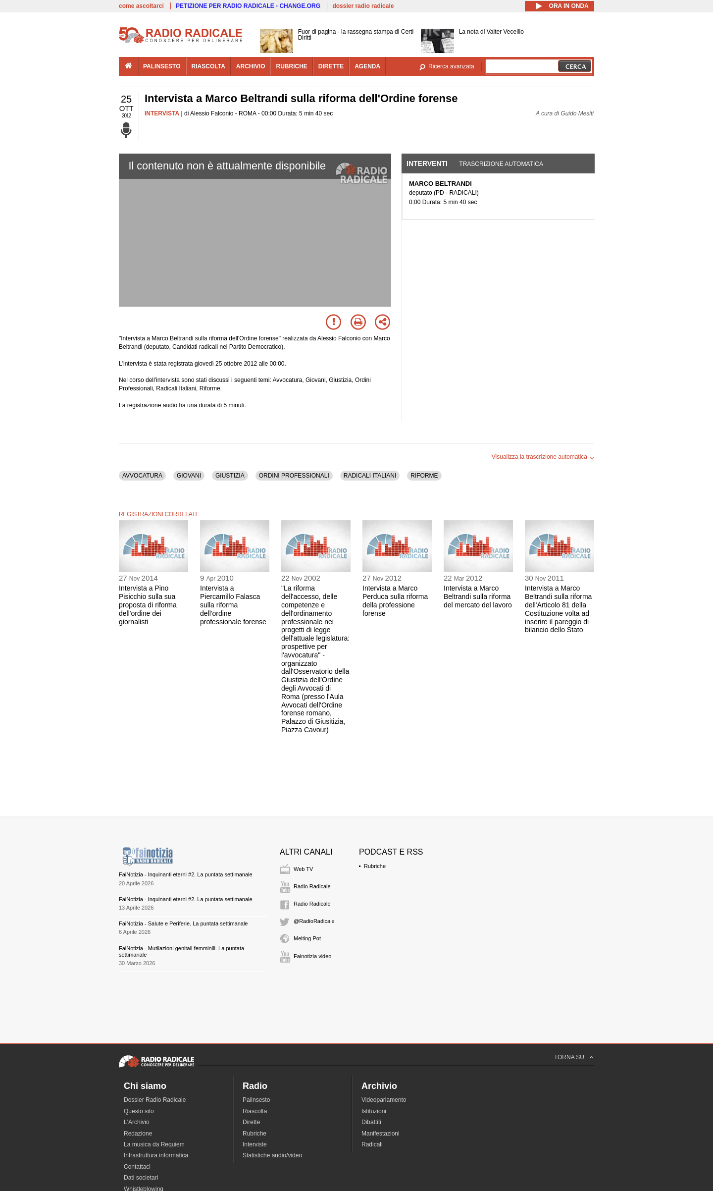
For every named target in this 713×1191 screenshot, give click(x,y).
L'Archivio (137, 1122)
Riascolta (255, 1111)
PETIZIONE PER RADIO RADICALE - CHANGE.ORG (248, 5)
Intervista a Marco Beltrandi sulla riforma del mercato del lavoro (478, 596)
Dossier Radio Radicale (155, 1099)
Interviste (255, 1144)
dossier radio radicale (363, 5)
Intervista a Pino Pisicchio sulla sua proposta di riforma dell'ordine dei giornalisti (148, 604)
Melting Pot (307, 938)
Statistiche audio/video (272, 1155)
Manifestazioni (380, 1133)
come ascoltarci (141, 5)
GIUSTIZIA (230, 475)
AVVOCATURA (142, 475)
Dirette (251, 1122)
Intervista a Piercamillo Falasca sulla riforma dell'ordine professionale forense (233, 604)
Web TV (303, 869)
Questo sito (139, 1111)
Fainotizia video (312, 956)
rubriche (291, 66)
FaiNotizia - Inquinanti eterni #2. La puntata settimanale (186, 874)
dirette (331, 66)
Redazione (138, 1133)
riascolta (208, 66)
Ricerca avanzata (451, 66)
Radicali (372, 1144)
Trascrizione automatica (501, 164)
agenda (367, 66)
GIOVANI (189, 475)
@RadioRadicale (314, 921)
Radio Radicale (312, 886)
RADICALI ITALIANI (370, 475)
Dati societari (141, 1177)
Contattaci (137, 1166)
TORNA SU (569, 1057)
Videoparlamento (384, 1099)
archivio (250, 66)
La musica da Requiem (154, 1144)
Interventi (427, 163)
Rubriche (375, 866)
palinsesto (162, 66)
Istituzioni (373, 1111)
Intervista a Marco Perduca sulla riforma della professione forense (395, 600)
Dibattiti (371, 1122)
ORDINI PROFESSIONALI (294, 475)
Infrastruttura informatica (156, 1155)
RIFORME (424, 475)
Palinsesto (256, 1099)
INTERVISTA (162, 113)
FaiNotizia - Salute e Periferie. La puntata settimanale (183, 923)
